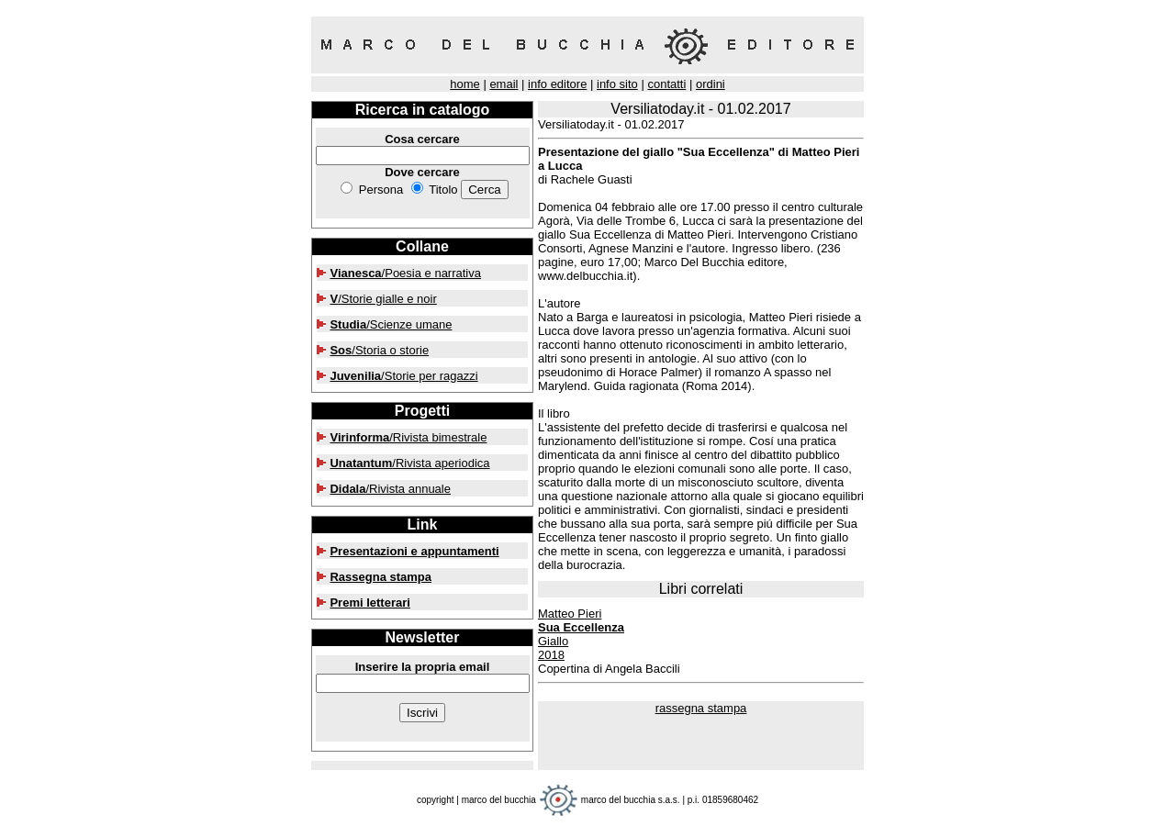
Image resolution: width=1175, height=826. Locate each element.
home (465, 84)
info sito (617, 84)
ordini (710, 84)
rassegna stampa (701, 708)
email (503, 84)
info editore (557, 84)
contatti (666, 84)
